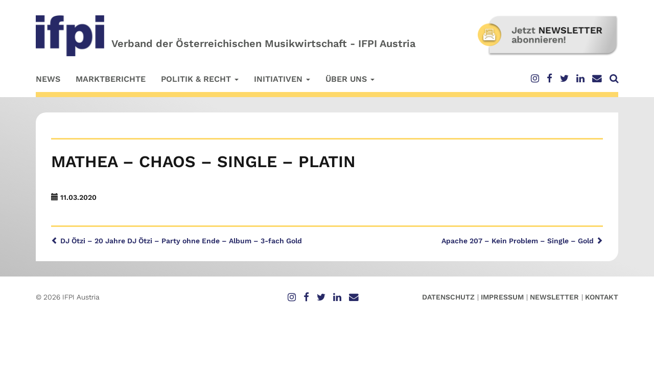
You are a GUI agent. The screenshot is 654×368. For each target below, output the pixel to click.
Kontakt (601, 297)
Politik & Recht (200, 79)
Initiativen (282, 79)
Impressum (502, 297)
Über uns (350, 79)
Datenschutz (448, 297)
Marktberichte (111, 79)
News (48, 79)
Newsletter (554, 297)
